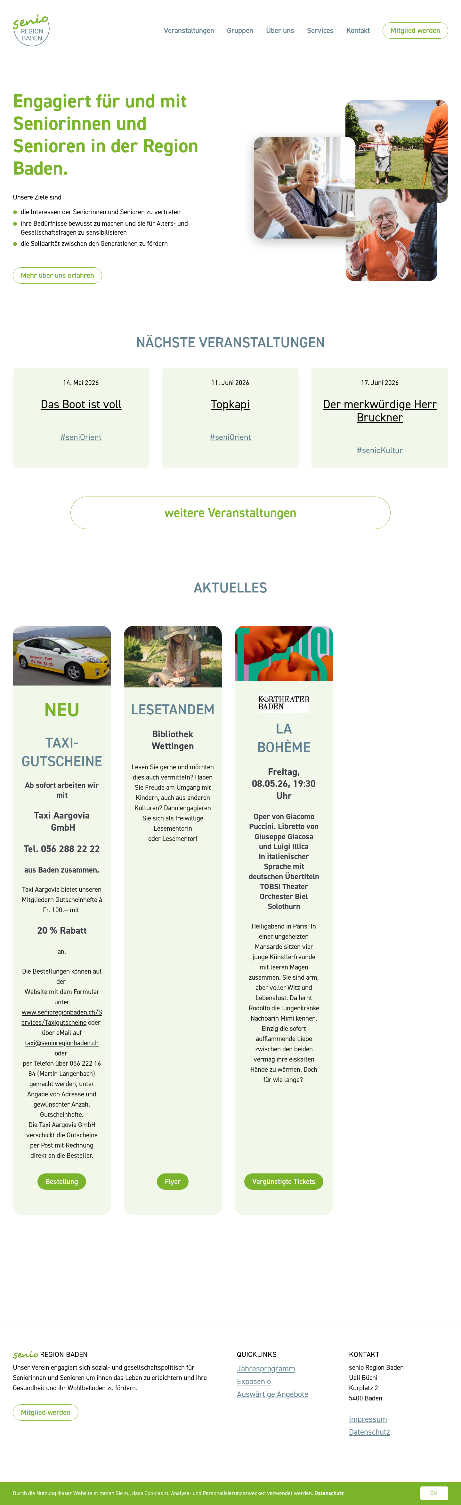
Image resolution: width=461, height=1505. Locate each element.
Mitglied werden (415, 30)
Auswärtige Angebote (272, 1394)
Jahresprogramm (266, 1368)
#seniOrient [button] (81, 444)
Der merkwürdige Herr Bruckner (380, 417)
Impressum (368, 1419)
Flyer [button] (173, 1188)
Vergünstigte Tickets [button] (283, 1188)
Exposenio (254, 1381)
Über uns (280, 30)
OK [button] (434, 1493)
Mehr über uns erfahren (57, 275)
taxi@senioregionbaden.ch (62, 1050)
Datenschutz (369, 1432)
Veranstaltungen (189, 30)
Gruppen (240, 30)
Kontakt (358, 30)
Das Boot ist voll (81, 411)
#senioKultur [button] (380, 457)
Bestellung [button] (61, 1188)
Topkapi (230, 411)
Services (320, 30)
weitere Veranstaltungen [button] (230, 513)
